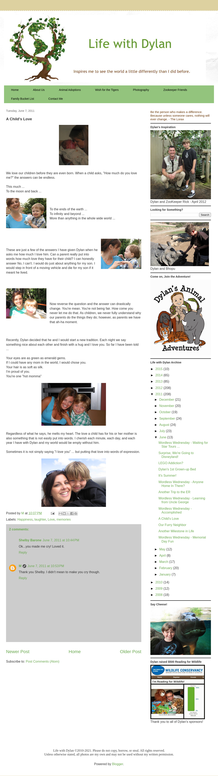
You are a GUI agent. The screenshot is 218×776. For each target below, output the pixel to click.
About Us (39, 89)
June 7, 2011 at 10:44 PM (61, 540)
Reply (23, 552)
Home (15, 89)
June (163, 437)
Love (51, 519)
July (162, 431)
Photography (141, 89)
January (165, 574)
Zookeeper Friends (175, 89)
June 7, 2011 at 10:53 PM (45, 566)
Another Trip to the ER (174, 492)
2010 (159, 582)
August (164, 424)
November (167, 406)
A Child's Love (168, 518)
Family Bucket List (22, 98)
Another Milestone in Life (176, 531)
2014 (159, 375)
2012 (159, 388)
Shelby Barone (30, 540)
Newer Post (17, 651)
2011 (159, 394)
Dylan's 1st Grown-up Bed (177, 469)
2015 (159, 369)
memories (64, 519)
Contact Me (55, 98)
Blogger (117, 764)
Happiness (25, 519)
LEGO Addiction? (170, 463)
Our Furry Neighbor (172, 525)
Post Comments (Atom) (42, 661)
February (166, 568)
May (162, 549)
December (167, 399)
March (164, 561)
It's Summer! (167, 475)
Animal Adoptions (70, 89)
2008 (159, 595)
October (165, 412)
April (163, 555)
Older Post (130, 651)
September (167, 418)
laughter (40, 519)
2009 (159, 588)
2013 (159, 381)
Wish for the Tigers (107, 89)
